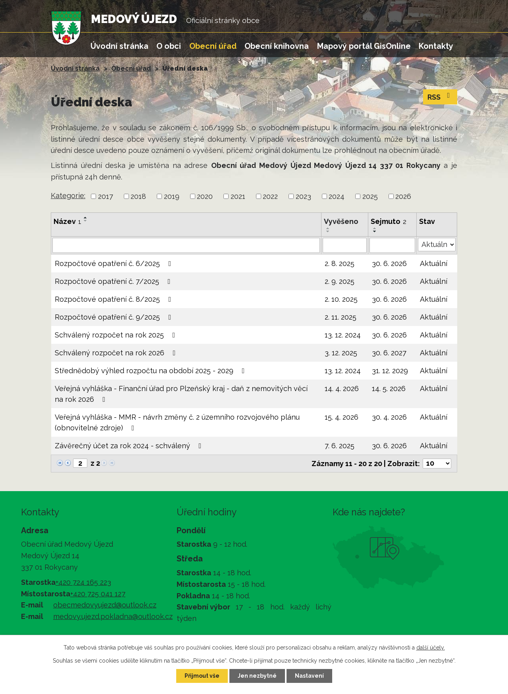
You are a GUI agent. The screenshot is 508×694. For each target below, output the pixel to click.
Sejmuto (388, 221)
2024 (336, 196)
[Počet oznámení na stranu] (437, 463)
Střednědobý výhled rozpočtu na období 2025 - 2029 (151, 370)
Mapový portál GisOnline (364, 46)
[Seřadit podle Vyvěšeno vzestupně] (328, 228)
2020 (205, 196)
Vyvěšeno (341, 221)
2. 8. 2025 (339, 263)
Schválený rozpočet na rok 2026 (117, 353)
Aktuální (433, 263)
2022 (270, 196)
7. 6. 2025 (339, 445)
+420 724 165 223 (83, 582)
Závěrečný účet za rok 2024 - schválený (130, 445)
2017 (105, 196)
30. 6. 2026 (389, 263)
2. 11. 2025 (340, 317)
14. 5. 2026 (389, 388)
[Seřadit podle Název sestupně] (85, 220)
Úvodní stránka (119, 46)
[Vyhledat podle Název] (186, 245)
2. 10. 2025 (341, 299)
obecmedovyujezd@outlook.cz (104, 605)
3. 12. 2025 (341, 353)
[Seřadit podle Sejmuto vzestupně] (375, 228)
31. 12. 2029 (390, 370)
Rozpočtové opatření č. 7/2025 (114, 281)
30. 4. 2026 (389, 417)
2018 (138, 196)
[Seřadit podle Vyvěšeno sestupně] (328, 231)
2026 (403, 196)
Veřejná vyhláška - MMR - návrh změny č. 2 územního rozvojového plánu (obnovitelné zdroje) (177, 422)
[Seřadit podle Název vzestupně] (85, 217)
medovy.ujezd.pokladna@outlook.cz (113, 616)
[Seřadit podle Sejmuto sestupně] (375, 231)
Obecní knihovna (276, 46)
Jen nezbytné (257, 676)
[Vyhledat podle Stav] (437, 244)
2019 (171, 196)
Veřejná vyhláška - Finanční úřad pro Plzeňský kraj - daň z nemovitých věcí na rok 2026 (181, 393)
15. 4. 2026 (341, 417)
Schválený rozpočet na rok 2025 (117, 335)
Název (67, 221)
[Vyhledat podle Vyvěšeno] (345, 245)
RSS (440, 96)
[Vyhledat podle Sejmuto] (392, 245)
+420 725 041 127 (97, 594)
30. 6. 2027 (389, 353)
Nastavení (309, 676)
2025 (370, 196)
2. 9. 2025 (339, 281)
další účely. (430, 647)
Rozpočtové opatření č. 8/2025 (115, 299)
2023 (303, 196)
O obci (168, 46)
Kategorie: (68, 195)
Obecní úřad (213, 46)
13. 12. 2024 (343, 335)
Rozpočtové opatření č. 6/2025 (115, 263)
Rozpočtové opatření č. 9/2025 (115, 317)
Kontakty (436, 46)
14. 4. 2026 (342, 388)
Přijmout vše (202, 676)
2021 (238, 196)
